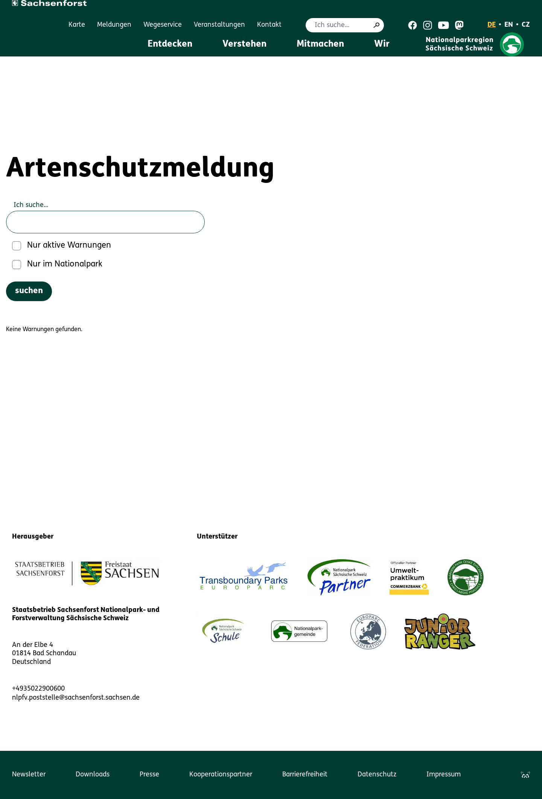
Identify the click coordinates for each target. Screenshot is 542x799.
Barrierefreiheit (304, 774)
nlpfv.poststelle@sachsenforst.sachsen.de (76, 698)
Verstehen (244, 44)
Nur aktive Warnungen (69, 245)
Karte (77, 25)
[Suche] (376, 25)
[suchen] (29, 291)
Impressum (443, 774)
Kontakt (269, 25)
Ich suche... (31, 205)
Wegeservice (162, 25)
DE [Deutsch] (491, 25)
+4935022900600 (38, 688)
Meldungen (114, 25)
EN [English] (508, 25)
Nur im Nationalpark (64, 264)
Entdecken (170, 44)
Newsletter (29, 774)
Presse (149, 774)
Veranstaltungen (219, 25)
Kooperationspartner (220, 774)
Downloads (93, 774)
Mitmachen (320, 44)
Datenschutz (377, 774)
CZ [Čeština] (526, 25)
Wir (382, 44)
